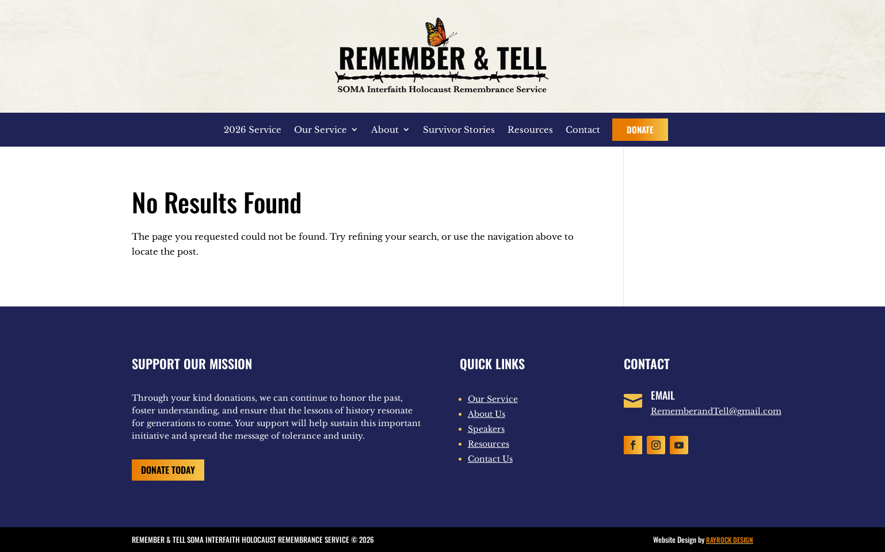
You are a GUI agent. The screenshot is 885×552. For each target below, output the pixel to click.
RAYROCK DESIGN (729, 540)
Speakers (486, 429)
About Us (486, 414)
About (385, 129)
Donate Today (168, 470)
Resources (530, 129)
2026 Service (252, 129)
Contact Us (490, 459)
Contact (583, 129)
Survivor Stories (459, 129)
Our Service (320, 129)
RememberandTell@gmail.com (716, 411)
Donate (640, 129)
